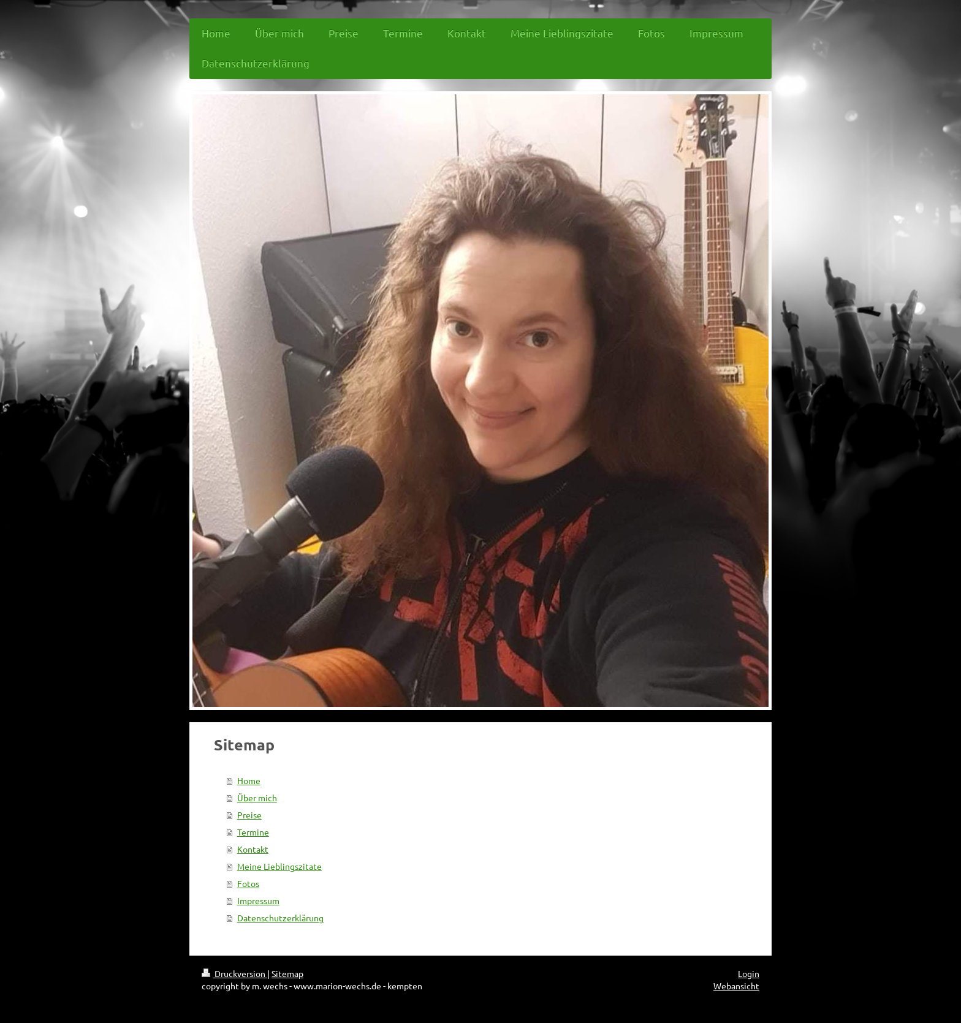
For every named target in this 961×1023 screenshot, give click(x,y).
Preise (249, 814)
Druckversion (234, 973)
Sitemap (287, 973)
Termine (253, 831)
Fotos (248, 883)
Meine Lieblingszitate (279, 866)
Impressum (258, 900)
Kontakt (252, 849)
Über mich (257, 797)
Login (748, 973)
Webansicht (736, 985)
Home (248, 780)
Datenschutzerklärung (280, 917)
